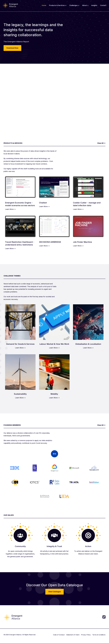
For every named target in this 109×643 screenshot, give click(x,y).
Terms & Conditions (98, 635)
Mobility (54, 394)
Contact (103, 5)
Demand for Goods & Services (20, 344)
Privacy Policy (86, 635)
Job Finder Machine (82, 242)
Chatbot (43, 203)
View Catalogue (54, 592)
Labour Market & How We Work (54, 344)
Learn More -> (10, 209)
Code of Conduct (59, 635)
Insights (94, 5)
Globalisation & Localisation (88, 344)
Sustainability (20, 394)
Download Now (12, 48)
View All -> (101, 143)
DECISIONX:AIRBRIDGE (50, 242)
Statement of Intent (72, 635)
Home (44, 5)
